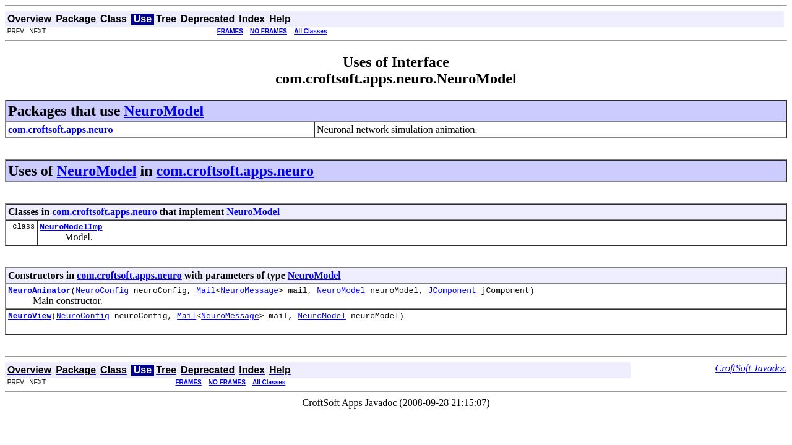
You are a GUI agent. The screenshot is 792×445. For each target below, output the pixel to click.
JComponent (452, 293)
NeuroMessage (249, 293)
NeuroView (29, 320)
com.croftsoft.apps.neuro (235, 171)
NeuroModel (164, 111)
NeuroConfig (102, 293)
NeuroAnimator (39, 293)
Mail (205, 293)
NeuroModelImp (71, 228)
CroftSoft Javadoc (750, 373)
